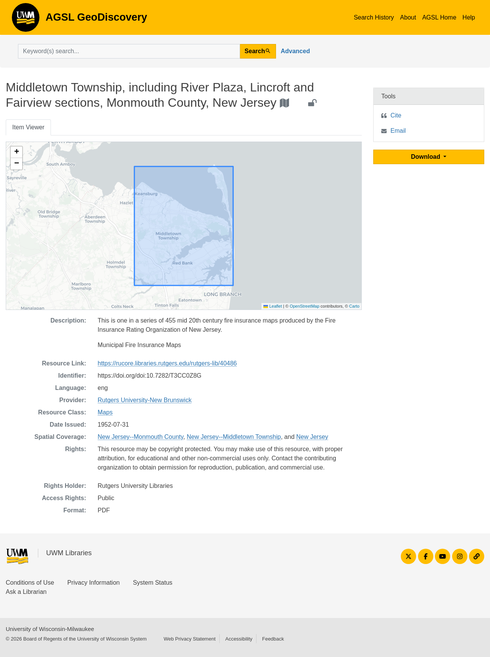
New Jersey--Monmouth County (140, 437)
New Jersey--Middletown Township (234, 437)
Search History (374, 17)
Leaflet (272, 306)
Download (426, 156)
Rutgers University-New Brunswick (144, 400)
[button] (16, 152)
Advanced (295, 51)
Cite (395, 115)
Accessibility (238, 639)
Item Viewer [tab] (28, 127)
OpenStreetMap (305, 306)
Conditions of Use (30, 582)
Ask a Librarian (26, 592)
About (408, 17)
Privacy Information (93, 582)
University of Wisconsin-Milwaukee (50, 629)
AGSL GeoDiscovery (25, 19)
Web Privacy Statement (189, 639)
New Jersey (312, 437)
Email (398, 130)
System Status (152, 582)
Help (468, 17)
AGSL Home (439, 17)
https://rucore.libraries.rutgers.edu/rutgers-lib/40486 (167, 363)
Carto (354, 306)
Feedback (273, 639)
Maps (105, 412)
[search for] (129, 51)
